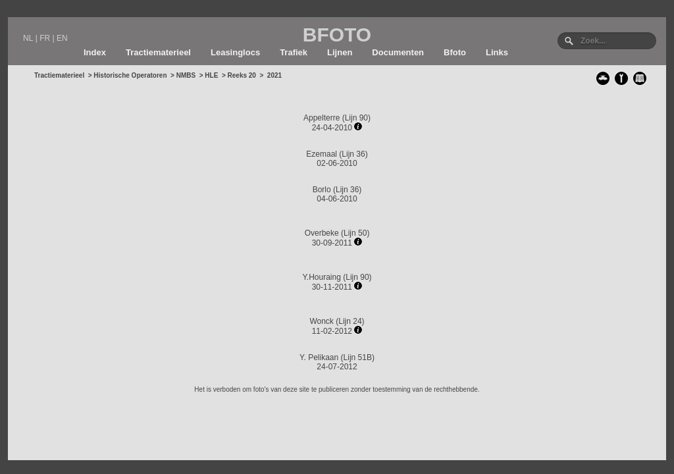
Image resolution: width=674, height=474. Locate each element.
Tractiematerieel (158, 52)
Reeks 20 (242, 75)
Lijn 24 (349, 321)
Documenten (398, 52)
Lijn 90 (356, 117)
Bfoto (455, 52)
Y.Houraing (321, 277)
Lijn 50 (355, 233)
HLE (211, 75)
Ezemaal (321, 154)
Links (497, 52)
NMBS (185, 75)
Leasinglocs (235, 52)
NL (28, 38)
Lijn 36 (353, 154)
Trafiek (293, 52)
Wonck (321, 321)
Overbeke (322, 233)
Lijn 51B (358, 357)
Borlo (322, 189)
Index (95, 52)
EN (62, 38)
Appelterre (321, 117)
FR (44, 38)
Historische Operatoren (130, 75)
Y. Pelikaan (318, 357)
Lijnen (339, 52)
